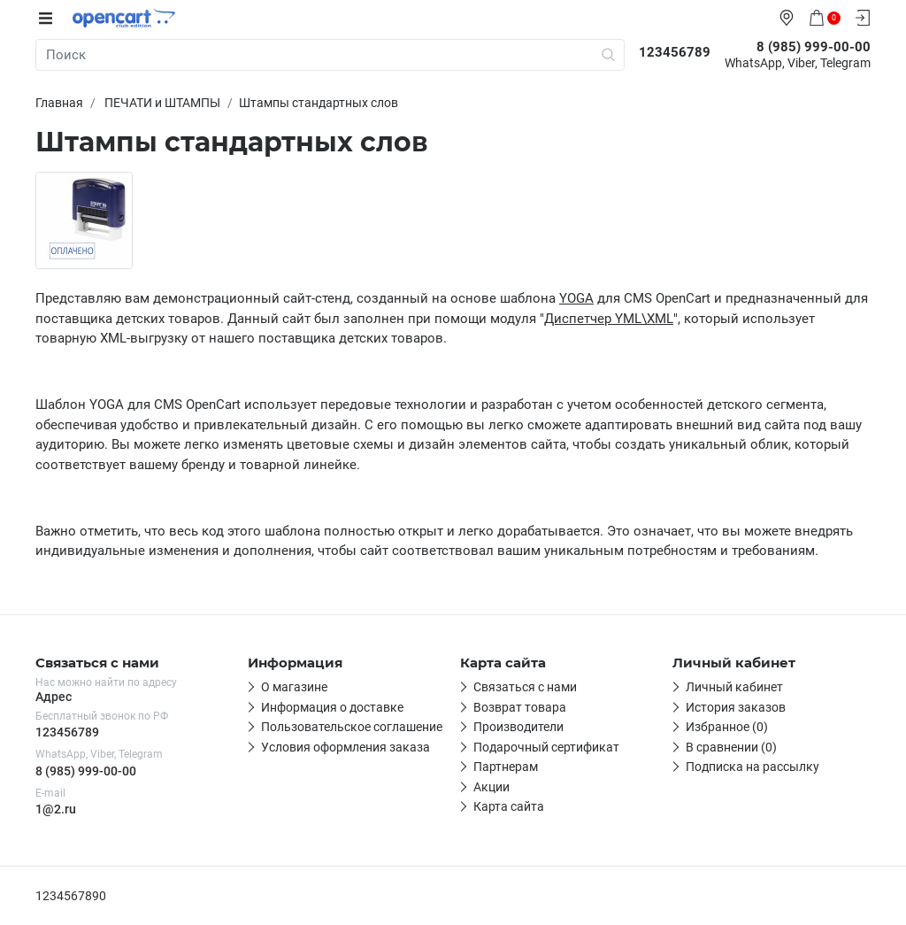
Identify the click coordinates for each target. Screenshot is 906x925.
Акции (491, 787)
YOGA (576, 298)
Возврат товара (519, 707)
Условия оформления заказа (345, 747)
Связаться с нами (525, 687)
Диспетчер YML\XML (608, 319)
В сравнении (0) (731, 747)
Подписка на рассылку (752, 766)
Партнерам (505, 766)
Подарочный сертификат (546, 747)
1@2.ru (55, 809)
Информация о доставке (332, 707)
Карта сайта (508, 806)
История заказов (736, 707)
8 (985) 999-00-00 (85, 771)
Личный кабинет (734, 687)
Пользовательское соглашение (351, 727)
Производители (518, 727)
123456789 (67, 732)
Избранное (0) (727, 727)
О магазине (294, 687)
